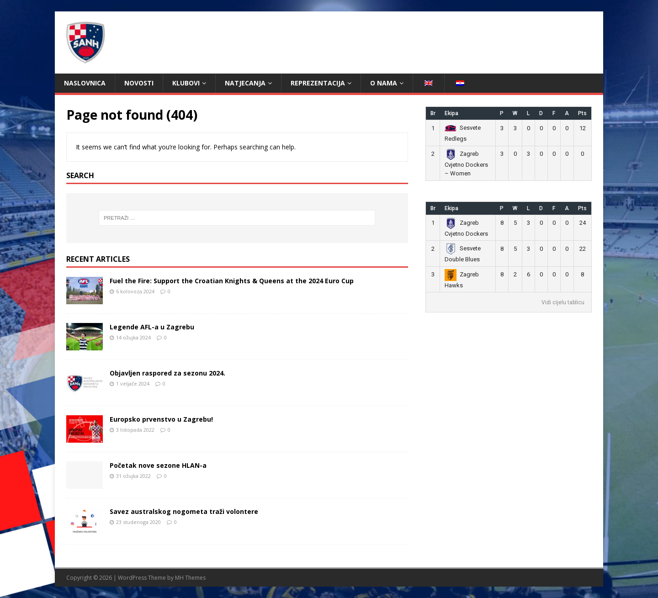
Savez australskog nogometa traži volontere (184, 511)
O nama (383, 83)
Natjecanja (245, 83)
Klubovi (186, 83)
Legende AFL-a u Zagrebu (152, 327)
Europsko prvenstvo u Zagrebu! (161, 419)
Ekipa (451, 113)
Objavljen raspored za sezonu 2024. (167, 373)
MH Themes (190, 578)
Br (432, 113)
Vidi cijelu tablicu (562, 302)
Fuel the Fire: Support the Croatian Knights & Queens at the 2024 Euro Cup (232, 280)
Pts (582, 113)
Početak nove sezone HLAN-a (158, 465)
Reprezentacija (318, 83)
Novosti (139, 83)
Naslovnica (85, 83)
